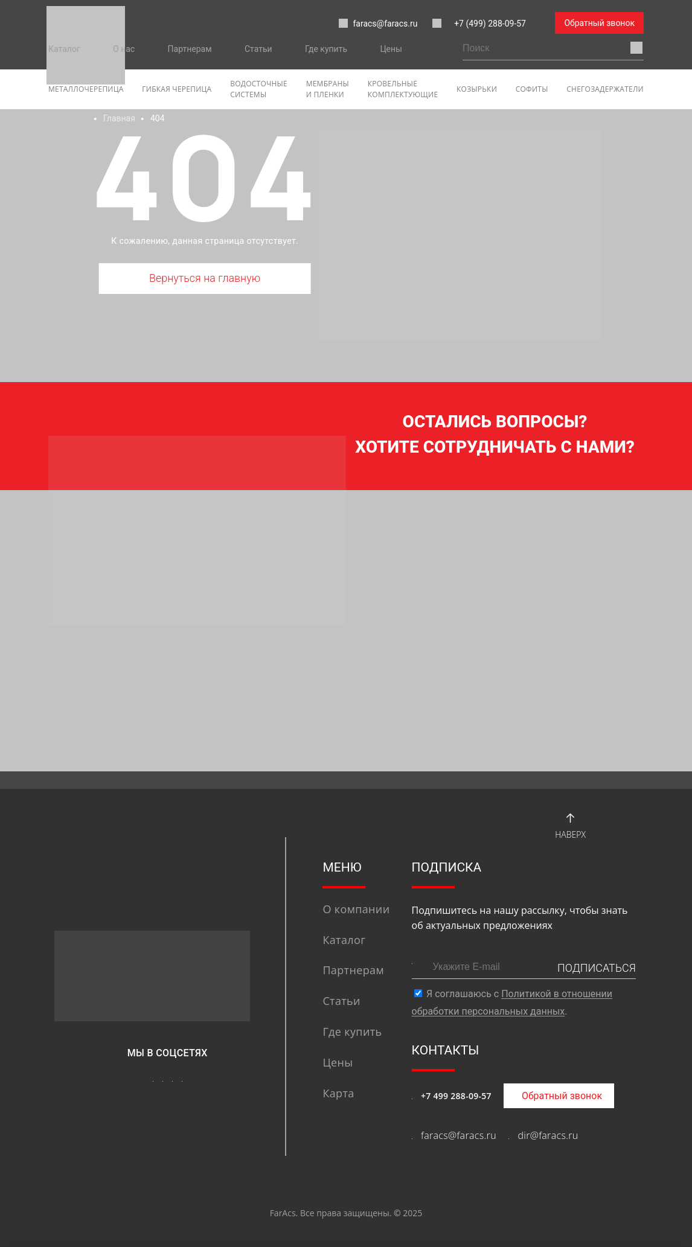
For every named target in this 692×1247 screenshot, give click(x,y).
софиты (532, 89)
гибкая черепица (176, 89)
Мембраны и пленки (327, 89)
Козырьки (477, 89)
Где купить (326, 49)
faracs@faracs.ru (378, 23)
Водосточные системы (258, 89)
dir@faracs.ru (547, 1135)
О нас (124, 49)
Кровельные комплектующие (403, 89)
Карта (338, 1093)
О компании (355, 909)
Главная (119, 118)
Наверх (570, 824)
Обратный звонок (599, 23)
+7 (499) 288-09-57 (490, 23)
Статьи (258, 49)
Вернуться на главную (204, 278)
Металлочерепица (86, 89)
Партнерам (190, 49)
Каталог (64, 49)
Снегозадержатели (605, 89)
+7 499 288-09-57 (456, 1096)
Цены (391, 49)
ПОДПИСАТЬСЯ (596, 968)
